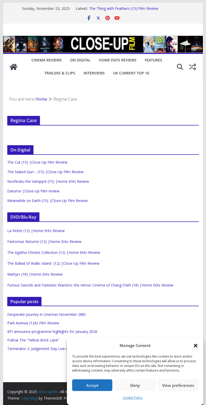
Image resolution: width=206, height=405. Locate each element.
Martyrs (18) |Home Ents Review (35, 274)
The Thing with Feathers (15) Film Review (123, 8)
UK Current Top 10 (131, 73)
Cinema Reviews (46, 60)
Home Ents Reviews (117, 60)
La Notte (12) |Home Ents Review (36, 230)
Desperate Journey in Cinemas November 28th (46, 314)
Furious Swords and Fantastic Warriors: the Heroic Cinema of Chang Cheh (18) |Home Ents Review (90, 285)
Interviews (94, 73)
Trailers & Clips (59, 73)
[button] (195, 345)
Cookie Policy (132, 397)
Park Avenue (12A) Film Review (33, 322)
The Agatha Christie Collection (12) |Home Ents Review (53, 252)
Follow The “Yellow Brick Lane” (33, 340)
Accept (92, 385)
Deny (135, 385)
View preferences (178, 385)
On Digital (80, 60)
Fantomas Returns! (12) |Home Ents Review (44, 241)
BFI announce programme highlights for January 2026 (52, 331)
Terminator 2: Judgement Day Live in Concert (45, 348)
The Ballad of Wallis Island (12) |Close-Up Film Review (53, 263)
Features (153, 60)
